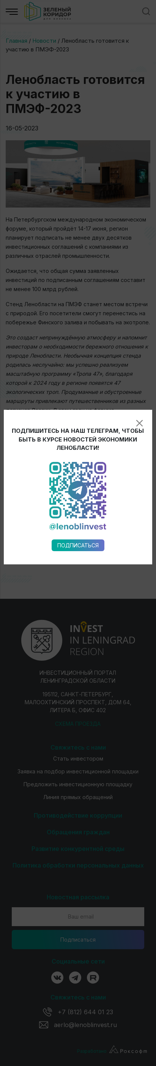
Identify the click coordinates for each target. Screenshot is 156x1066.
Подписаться (78, 412)
